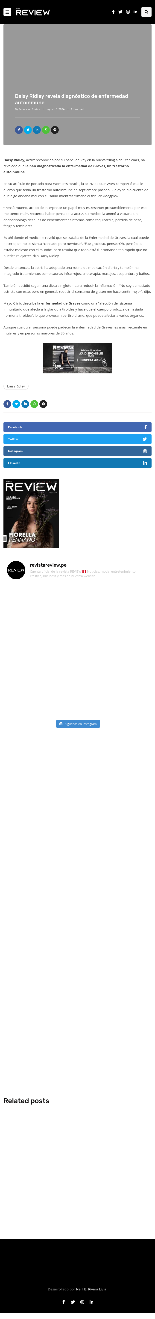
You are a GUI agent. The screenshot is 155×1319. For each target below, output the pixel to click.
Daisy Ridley (16, 386)
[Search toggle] (146, 12)
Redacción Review (30, 109)
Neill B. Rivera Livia (91, 1289)
